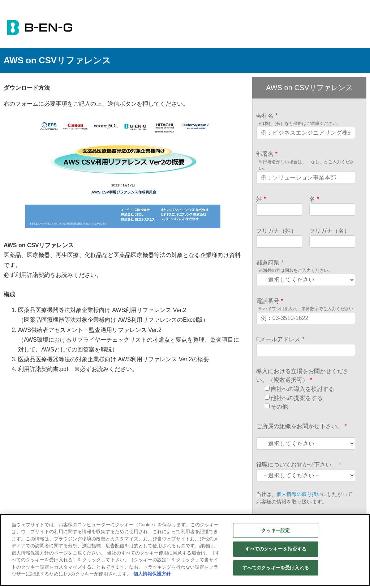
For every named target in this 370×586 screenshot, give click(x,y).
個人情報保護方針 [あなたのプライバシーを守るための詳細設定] (152, 574)
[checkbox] (309, 398)
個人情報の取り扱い (299, 495)
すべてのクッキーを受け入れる (275, 567)
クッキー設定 (275, 530)
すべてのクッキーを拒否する (276, 549)
